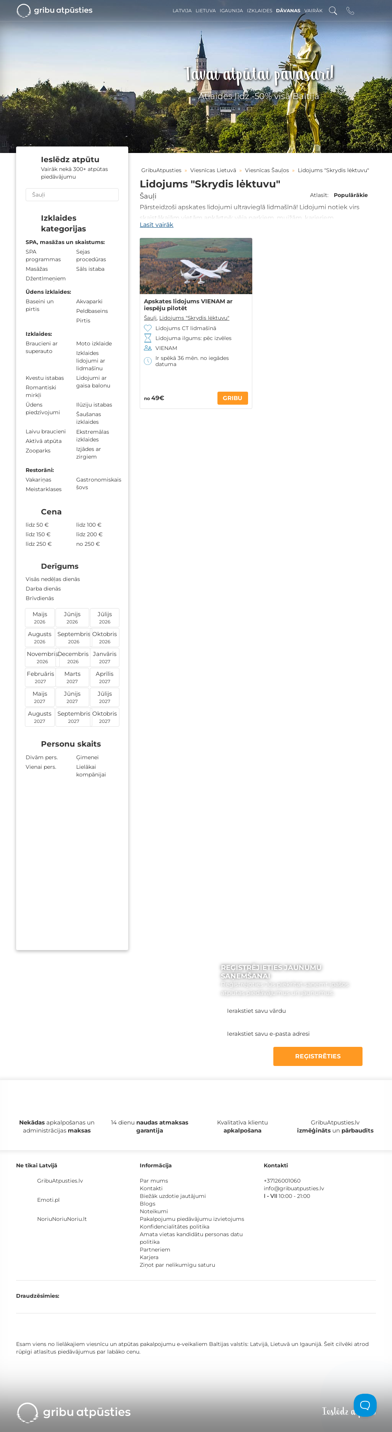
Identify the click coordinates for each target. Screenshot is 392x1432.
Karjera (149, 1257)
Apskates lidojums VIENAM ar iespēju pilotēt (188, 305)
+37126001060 (282, 1180)
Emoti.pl (48, 1199)
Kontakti (151, 1188)
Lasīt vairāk (156, 224)
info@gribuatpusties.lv (294, 1188)
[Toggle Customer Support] (365, 1405)
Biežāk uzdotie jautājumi (173, 1196)
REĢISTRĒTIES (326, 1056)
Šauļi (148, 196)
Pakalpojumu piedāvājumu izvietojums (192, 1219)
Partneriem (155, 1249)
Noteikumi (154, 1211)
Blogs (147, 1203)
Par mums (154, 1180)
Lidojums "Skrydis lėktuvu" (194, 318)
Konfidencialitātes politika (174, 1226)
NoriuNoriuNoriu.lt (62, 1219)
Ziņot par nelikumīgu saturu (177, 1264)
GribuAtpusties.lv (60, 1180)
